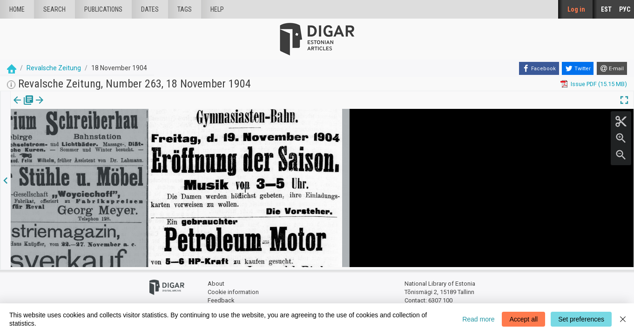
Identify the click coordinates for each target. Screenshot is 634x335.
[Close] (622, 319)
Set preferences (581, 319)
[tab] (16, 107)
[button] (62, 106)
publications (103, 9)
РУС (624, 9)
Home (17, 9)
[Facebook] (539, 68)
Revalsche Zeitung (54, 68)
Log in (576, 9)
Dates (150, 9)
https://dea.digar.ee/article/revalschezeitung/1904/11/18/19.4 (95, 132)
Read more (478, 319)
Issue (16, 106)
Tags (184, 9)
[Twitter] (578, 68)
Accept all (523, 319)
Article (49, 106)
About (216, 281)
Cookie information (233, 289)
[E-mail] (612, 68)
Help (217, 9)
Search (54, 9)
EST (606, 9)
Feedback (221, 298)
